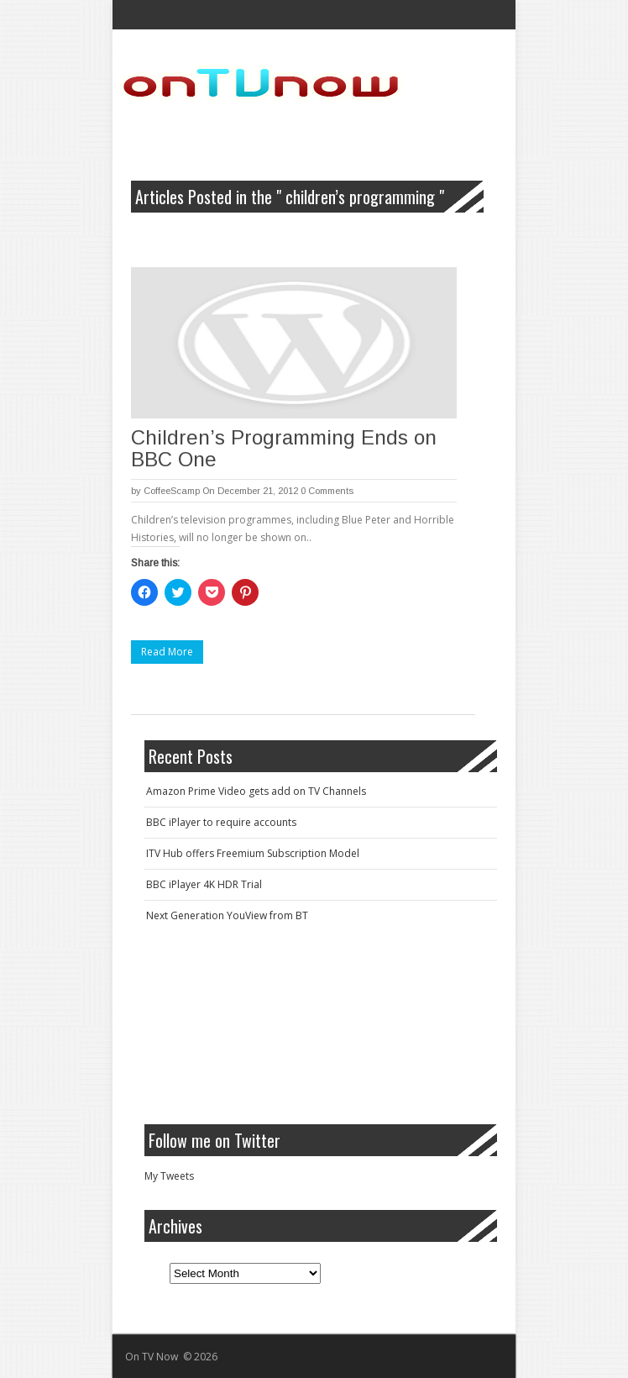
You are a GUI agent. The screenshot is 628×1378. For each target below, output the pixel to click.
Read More (167, 651)
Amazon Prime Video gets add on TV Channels (256, 791)
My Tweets (169, 1176)
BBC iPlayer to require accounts (221, 822)
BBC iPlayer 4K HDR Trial (204, 884)
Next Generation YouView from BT (227, 915)
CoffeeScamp (172, 491)
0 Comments (327, 491)
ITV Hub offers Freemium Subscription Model (252, 853)
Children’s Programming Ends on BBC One (284, 448)
